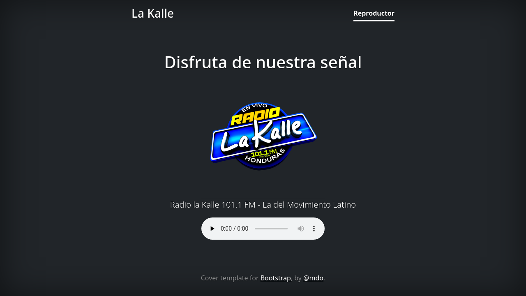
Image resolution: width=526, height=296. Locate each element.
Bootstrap (276, 277)
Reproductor (373, 13)
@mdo (313, 277)
